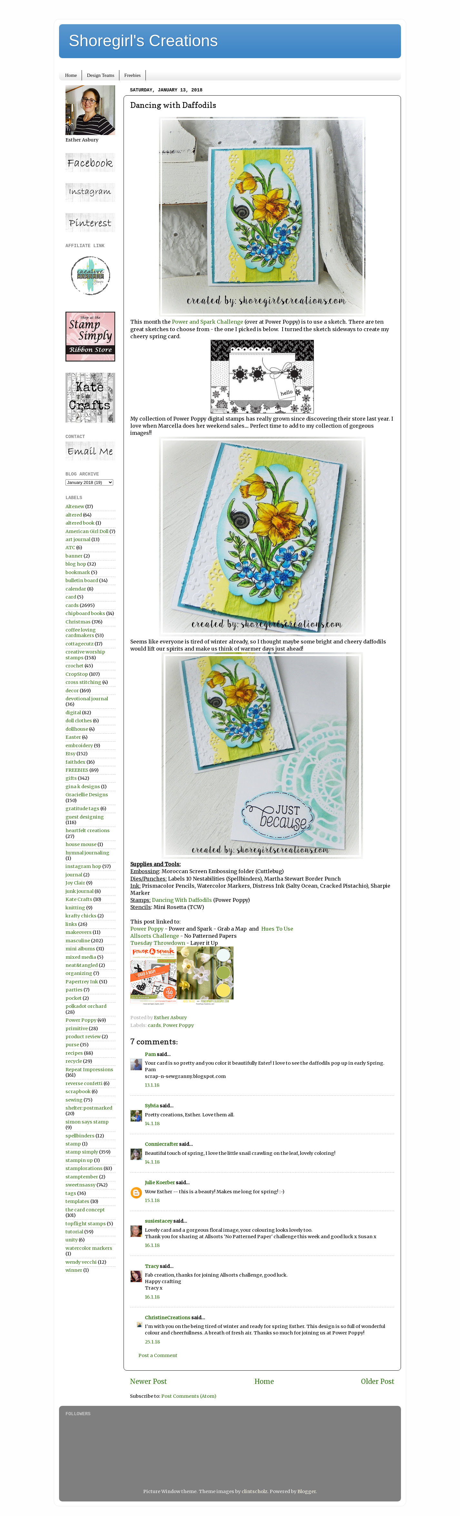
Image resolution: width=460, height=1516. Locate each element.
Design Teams (100, 75)
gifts (71, 778)
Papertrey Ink (81, 982)
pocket (73, 998)
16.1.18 (152, 1245)
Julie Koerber (160, 1183)
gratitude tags (82, 808)
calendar (75, 589)
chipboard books (85, 613)
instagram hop (83, 866)
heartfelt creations (87, 830)
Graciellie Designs (86, 795)
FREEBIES (76, 770)
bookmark (77, 572)
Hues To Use (277, 928)
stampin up (79, 1160)
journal (73, 875)
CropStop (76, 674)
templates (77, 1201)
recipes (74, 1053)
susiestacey (158, 1221)
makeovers (78, 932)
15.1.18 (152, 1200)
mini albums (80, 949)
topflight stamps (85, 1224)
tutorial (74, 1232)
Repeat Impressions (89, 1069)
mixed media (80, 957)
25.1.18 (152, 1342)
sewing (74, 1100)
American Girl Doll (86, 531)
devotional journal (86, 699)
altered (73, 515)
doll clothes (78, 721)
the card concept (85, 1210)
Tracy (152, 1266)
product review (83, 1037)
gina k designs (82, 786)
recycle (73, 1061)
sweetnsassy (80, 1185)
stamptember (81, 1177)
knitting (75, 908)
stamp (73, 1144)
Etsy (70, 754)
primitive (76, 1028)
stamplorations (84, 1168)
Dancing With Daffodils (182, 900)
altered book (80, 523)
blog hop (75, 564)
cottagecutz (79, 644)
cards (154, 1025)
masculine (77, 941)
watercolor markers (88, 1248)
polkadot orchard (85, 1006)
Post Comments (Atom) (188, 1396)
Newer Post (148, 1381)
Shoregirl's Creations (143, 41)
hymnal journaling (87, 853)
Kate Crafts (78, 899)
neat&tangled (81, 965)
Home (71, 75)
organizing (78, 973)
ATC (70, 547)
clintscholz (254, 1491)
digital (73, 713)
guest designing (84, 817)
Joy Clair (75, 883)
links (71, 924)
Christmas (78, 622)
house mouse (80, 844)
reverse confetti (84, 1083)
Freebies (132, 75)
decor (72, 691)
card (70, 597)
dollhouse (76, 729)
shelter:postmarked (88, 1108)
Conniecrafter (161, 1144)
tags (70, 1193)
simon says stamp (87, 1122)
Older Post (378, 1381)
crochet (74, 666)
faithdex (75, 762)
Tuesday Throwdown (158, 943)
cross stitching (83, 682)
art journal (77, 539)
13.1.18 (152, 1085)
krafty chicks (80, 916)
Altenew (74, 506)
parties (74, 990)
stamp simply (81, 1152)
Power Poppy (147, 928)
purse (72, 1045)
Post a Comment (157, 1355)
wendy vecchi (81, 1262)
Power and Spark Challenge (207, 322)
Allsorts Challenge (154, 936)
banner (74, 556)
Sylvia (152, 1106)
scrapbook (78, 1091)
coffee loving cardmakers (80, 632)
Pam (150, 1054)
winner (73, 1270)
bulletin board (81, 580)
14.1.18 (152, 1123)
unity (71, 1240)
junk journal (79, 891)
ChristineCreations (167, 1318)
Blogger (306, 1491)
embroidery (79, 745)
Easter (73, 737)
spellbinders (80, 1136)
